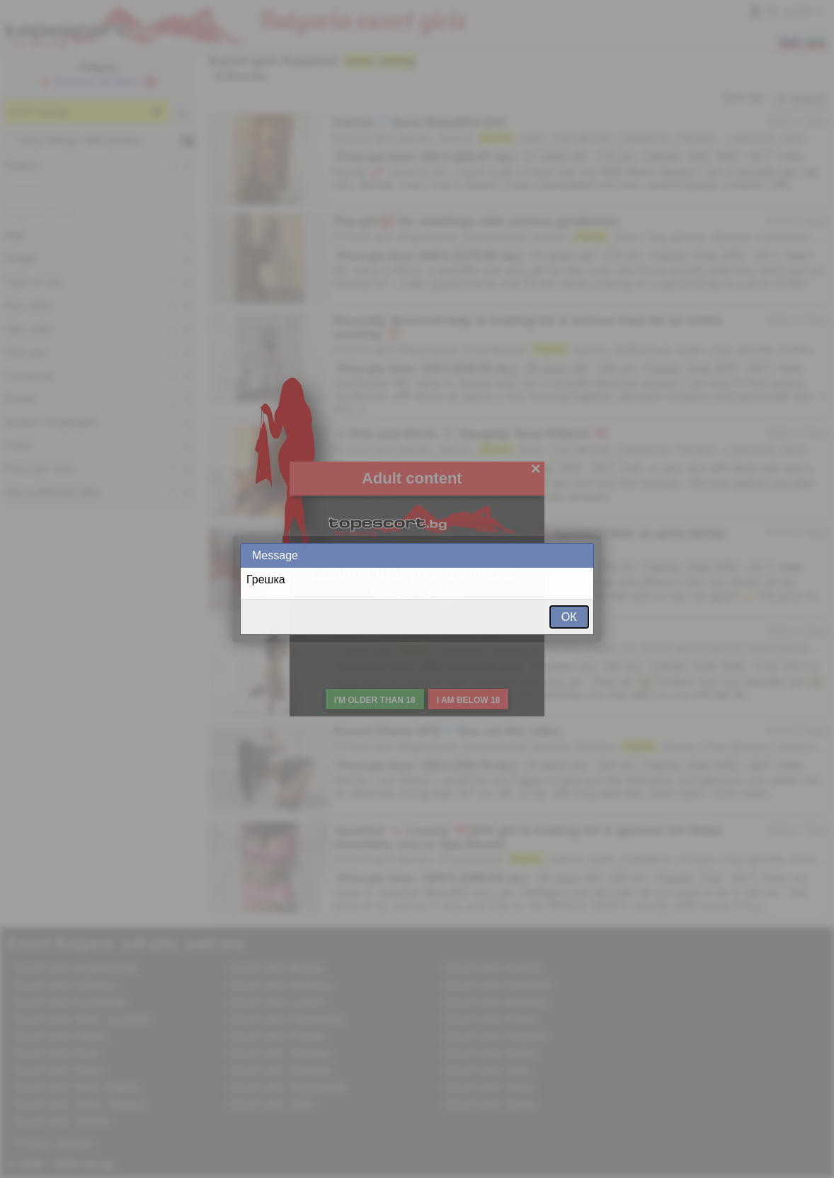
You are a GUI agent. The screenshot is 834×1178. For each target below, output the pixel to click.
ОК (569, 617)
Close (582, 555)
